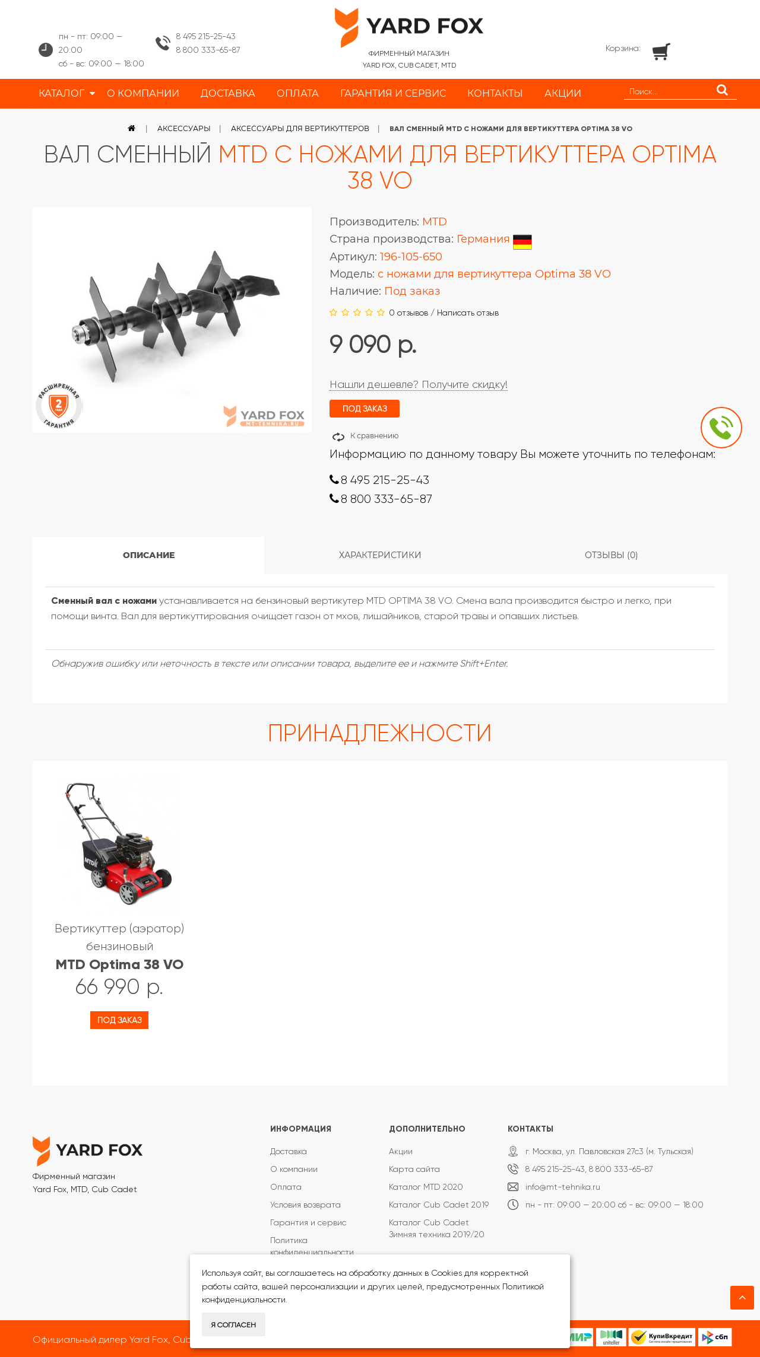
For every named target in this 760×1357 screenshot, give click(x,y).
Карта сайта (414, 1169)
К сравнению (374, 435)
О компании (294, 1169)
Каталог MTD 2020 (426, 1187)
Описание (149, 555)
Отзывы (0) (611, 555)
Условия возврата (305, 1204)
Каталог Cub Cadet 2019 (439, 1204)
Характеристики (380, 555)
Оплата (286, 1187)
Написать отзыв (468, 312)
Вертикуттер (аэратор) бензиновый (119, 947)
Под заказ (119, 1020)
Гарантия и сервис (308, 1222)
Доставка (288, 1151)
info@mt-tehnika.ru (562, 1187)
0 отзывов (408, 312)
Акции (401, 1151)
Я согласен (233, 1325)
